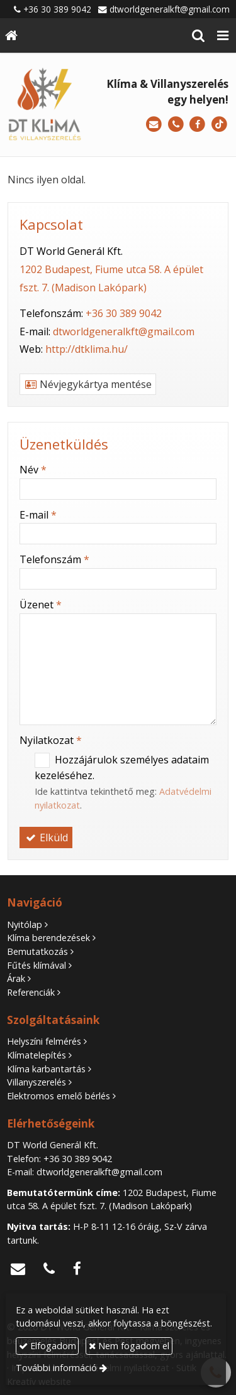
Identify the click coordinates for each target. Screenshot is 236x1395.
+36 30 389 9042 (57, 9)
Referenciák (31, 992)
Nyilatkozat (51, 740)
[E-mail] (154, 125)
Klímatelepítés (36, 1055)
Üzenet (41, 604)
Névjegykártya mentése (88, 384)
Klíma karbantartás (46, 1069)
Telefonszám (54, 559)
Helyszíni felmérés (44, 1041)
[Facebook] (197, 125)
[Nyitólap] (11, 35)
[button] (223, 35)
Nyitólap (24, 924)
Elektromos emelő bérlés (58, 1096)
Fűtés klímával (36, 965)
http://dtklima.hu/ (86, 349)
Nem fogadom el (129, 1346)
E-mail (38, 515)
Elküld (46, 837)
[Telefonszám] (176, 125)
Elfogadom (47, 1346)
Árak (16, 978)
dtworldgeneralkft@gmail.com (170, 9)
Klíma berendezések (48, 938)
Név (33, 470)
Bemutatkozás (37, 951)
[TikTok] (219, 125)
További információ (56, 1368)
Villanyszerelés (36, 1082)
